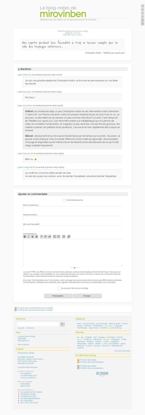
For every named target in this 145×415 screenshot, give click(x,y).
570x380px (25, 384)
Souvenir (106, 346)
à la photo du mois (28, 396)
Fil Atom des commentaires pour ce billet (35, 308)
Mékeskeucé (116, 346)
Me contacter (23, 344)
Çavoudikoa (114, 343)
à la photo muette (28, 394)
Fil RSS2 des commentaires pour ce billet (35, 310)
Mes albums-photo (26, 363)
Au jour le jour (88, 323)
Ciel (95, 337)
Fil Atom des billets (88, 360)
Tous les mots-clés (122, 351)
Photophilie (98, 326)
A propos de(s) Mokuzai (28, 367)
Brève (74, 35)
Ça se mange (101, 323)
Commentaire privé (74, 200)
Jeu (82, 337)
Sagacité (118, 326)
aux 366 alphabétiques (30, 398)
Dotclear (87, 326)
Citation (79, 35)
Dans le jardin (115, 323)
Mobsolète (81, 343)
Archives (30, 328)
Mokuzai (80, 346)
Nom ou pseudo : (31, 205)
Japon (123, 343)
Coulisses (111, 337)
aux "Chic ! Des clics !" (30, 403)
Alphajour (115, 339)
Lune (105, 343)
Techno (80, 348)
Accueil (21, 328)
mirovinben (27, 105)
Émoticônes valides (26, 353)
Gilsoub (25, 92)
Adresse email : (30, 215)
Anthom (25, 75)
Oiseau (91, 343)
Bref (79, 323)
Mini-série (97, 339)
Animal (119, 337)
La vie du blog (115, 328)
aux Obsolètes (27, 400)
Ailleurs (98, 341)
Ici (78, 337)
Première (81, 341)
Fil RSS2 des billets (88, 366)
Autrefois (104, 328)
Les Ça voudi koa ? (28, 378)
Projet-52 (88, 339)
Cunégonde (27, 167)
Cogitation (114, 341)
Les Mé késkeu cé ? (29, 375)
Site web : (31, 224)
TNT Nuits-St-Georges (27, 361)
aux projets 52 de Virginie (31, 392)
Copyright (22, 338)
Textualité (76, 33)
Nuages (101, 337)
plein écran (25, 386)
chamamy (26, 153)
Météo (98, 343)
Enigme (90, 341)
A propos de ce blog (26, 336)
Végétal (88, 337)
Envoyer (87, 296)
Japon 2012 (93, 328)
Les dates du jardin (26, 357)
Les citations (26, 373)
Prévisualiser (58, 296)
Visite (123, 339)
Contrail (97, 346)
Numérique (82, 328)
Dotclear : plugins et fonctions (30, 359)
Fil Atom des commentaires (92, 362)
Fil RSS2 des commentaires (91, 368)
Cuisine (89, 346)
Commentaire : (30, 234)
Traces (106, 341)
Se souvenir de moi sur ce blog (74, 288)
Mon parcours (24, 340)
